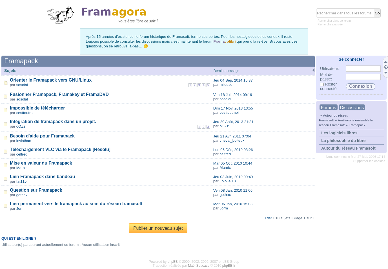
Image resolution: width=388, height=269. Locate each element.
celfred (22, 154)
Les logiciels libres (339, 133)
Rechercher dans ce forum (334, 20)
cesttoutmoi (25, 113)
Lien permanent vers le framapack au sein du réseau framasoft (76, 203)
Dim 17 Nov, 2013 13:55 (233, 108)
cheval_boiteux (232, 140)
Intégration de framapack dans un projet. (53, 121)
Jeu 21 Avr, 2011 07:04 (232, 136)
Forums (328, 107)
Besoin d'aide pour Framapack (42, 136)
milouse (226, 84)
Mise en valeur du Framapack (41, 163)
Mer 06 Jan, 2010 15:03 (232, 204)
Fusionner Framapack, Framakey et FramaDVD (59, 94)
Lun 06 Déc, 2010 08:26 (233, 150)
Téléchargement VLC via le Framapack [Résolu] (60, 149)
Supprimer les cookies (369, 161)
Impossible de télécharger (37, 108)
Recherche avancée (330, 24)
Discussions (352, 107)
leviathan (23, 141)
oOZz (20, 126)
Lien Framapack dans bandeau (42, 176)
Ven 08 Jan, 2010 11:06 (232, 190)
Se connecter (351, 59)
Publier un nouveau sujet (158, 228)
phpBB (173, 262)
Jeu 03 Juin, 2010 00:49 (233, 177)
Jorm (20, 208)
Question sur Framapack (36, 190)
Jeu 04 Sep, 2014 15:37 (233, 80)
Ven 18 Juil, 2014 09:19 (232, 95)
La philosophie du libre (343, 140)
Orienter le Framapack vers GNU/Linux (51, 80)
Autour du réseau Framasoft (348, 148)
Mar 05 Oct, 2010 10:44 (232, 163)
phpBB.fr (229, 266)
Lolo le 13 (228, 181)
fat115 (21, 181)
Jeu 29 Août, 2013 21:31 (233, 122)
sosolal (22, 85)
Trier (268, 218)
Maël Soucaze (198, 266)
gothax (22, 195)
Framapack (357, 125)
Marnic (22, 168)
